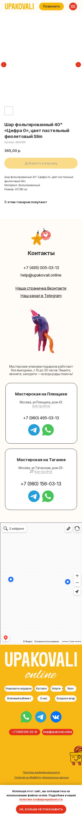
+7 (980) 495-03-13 (41, 417)
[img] (26, 717)
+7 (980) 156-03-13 (41, 484)
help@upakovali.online (41, 275)
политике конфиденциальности (40, 799)
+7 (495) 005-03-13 (41, 267)
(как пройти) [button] (41, 406)
